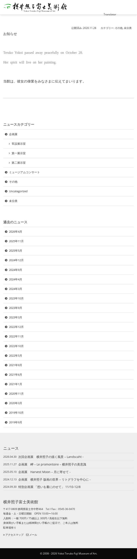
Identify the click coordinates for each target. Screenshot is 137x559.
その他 (119, 28)
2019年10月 (16, 412)
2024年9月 (15, 270)
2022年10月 (16, 346)
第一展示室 (19, 153)
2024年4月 (15, 279)
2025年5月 (15, 251)
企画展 (13, 134)
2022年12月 (16, 327)
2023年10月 (16, 298)
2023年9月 (15, 308)
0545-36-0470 (66, 509)
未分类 (128, 28)
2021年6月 (15, 374)
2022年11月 (16, 336)
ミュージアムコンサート (24, 172)
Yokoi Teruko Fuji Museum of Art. (77, 553)
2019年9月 (15, 422)
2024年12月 (16, 260)
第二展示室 (19, 163)
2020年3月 (15, 403)
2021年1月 (15, 384)
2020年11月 (16, 393)
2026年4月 (15, 231)
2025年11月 (16, 241)
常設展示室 (19, 144)
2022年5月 (15, 355)
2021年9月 (15, 365)
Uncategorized (18, 191)
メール (31, 535)
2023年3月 (15, 317)
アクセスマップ (13, 535)
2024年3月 (15, 289)
